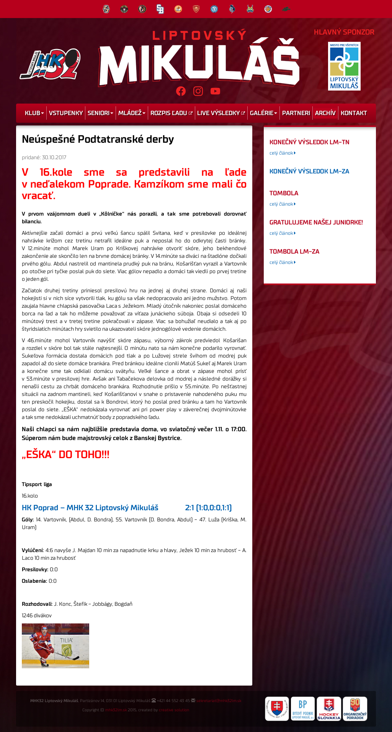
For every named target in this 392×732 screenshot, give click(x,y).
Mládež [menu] (131, 113)
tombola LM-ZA (294, 252)
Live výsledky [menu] (221, 113)
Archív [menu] (325, 113)
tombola (284, 193)
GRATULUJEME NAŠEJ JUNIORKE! (316, 222)
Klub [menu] (34, 113)
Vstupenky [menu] (66, 113)
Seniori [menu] (100, 113)
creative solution (174, 710)
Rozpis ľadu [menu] (171, 113)
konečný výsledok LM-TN (310, 142)
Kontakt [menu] (354, 113)
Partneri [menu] (296, 113)
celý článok (283, 153)
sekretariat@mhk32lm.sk (218, 701)
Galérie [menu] (263, 113)
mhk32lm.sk (116, 710)
